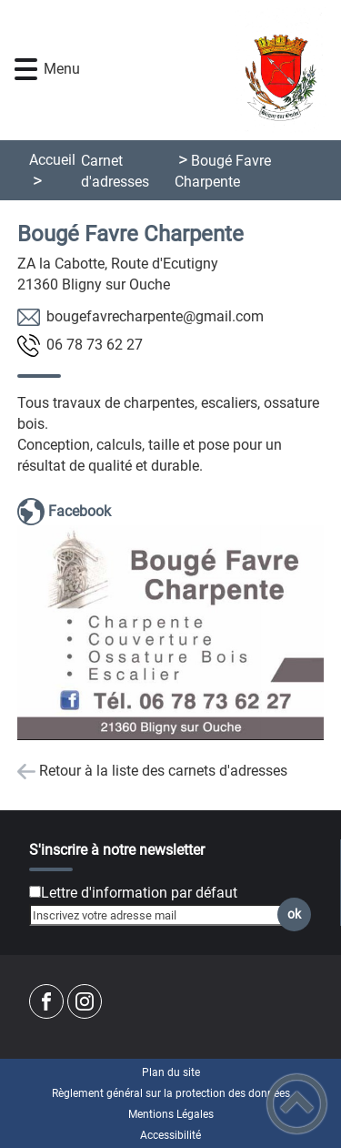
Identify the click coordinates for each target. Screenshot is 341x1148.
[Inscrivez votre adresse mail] (162, 915)
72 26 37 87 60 (94, 344)
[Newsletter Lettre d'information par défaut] (35, 892)
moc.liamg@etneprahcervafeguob (155, 316)
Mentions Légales (171, 1114)
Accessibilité (170, 1135)
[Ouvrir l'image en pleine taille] (171, 634)
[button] (26, 69)
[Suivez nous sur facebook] (46, 1001)
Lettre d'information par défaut (139, 892)
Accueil (52, 159)
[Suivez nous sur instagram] (84, 1001)
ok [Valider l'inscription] (294, 914)
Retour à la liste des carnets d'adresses (163, 770)
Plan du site (171, 1072)
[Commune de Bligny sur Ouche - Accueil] (197, 70)
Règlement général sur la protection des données (171, 1093)
